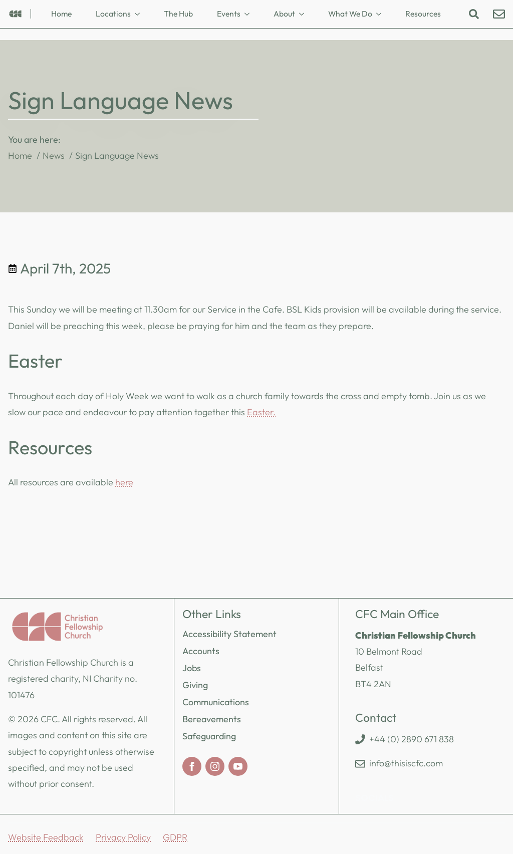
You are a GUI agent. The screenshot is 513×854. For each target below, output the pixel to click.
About (284, 14)
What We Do (350, 14)
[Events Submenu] (250, 14)
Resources (423, 14)
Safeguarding (209, 736)
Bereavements (211, 719)
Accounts (200, 651)
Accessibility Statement (229, 634)
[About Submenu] (304, 14)
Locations (113, 14)
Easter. (261, 412)
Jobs (191, 668)
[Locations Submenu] (140, 14)
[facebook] (191, 766)
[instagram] (214, 766)
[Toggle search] (474, 14)
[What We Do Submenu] (381, 14)
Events (228, 14)
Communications (215, 702)
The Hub (178, 14)
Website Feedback (46, 837)
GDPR (175, 837)
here (124, 482)
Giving (195, 685)
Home (61, 14)
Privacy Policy (123, 837)
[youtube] (237, 766)
